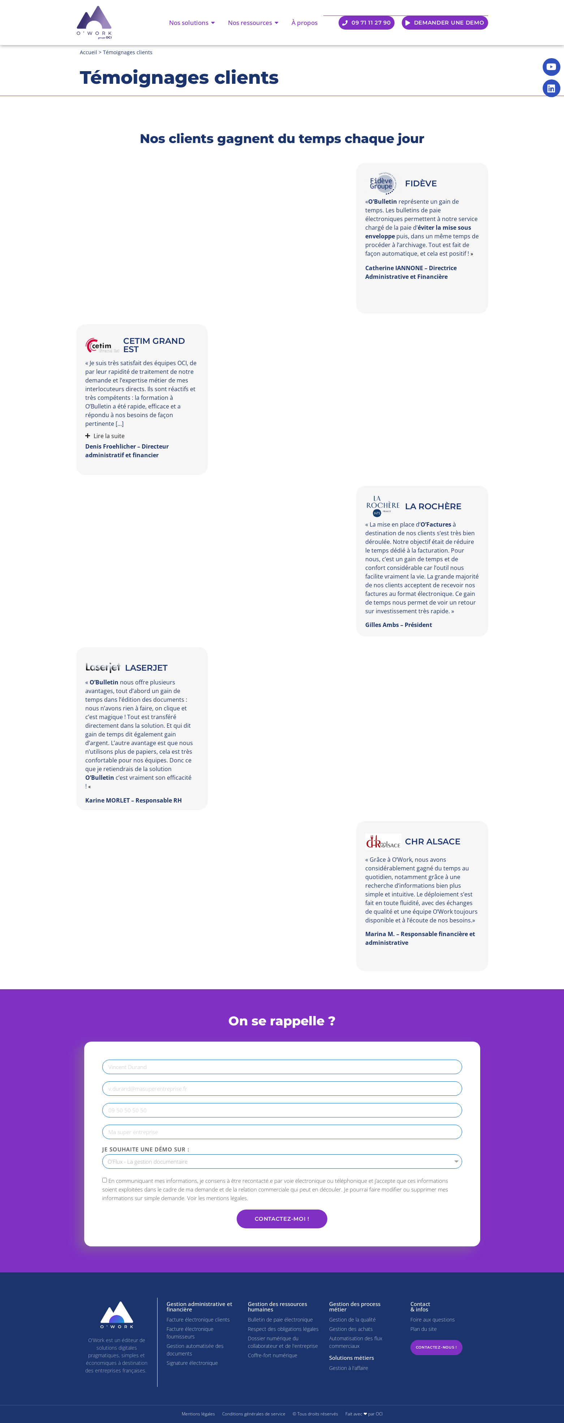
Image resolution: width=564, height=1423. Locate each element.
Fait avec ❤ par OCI (364, 1414)
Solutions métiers (351, 1357)
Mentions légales (198, 1414)
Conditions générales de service (253, 1414)
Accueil (88, 52)
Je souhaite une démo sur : (145, 1149)
